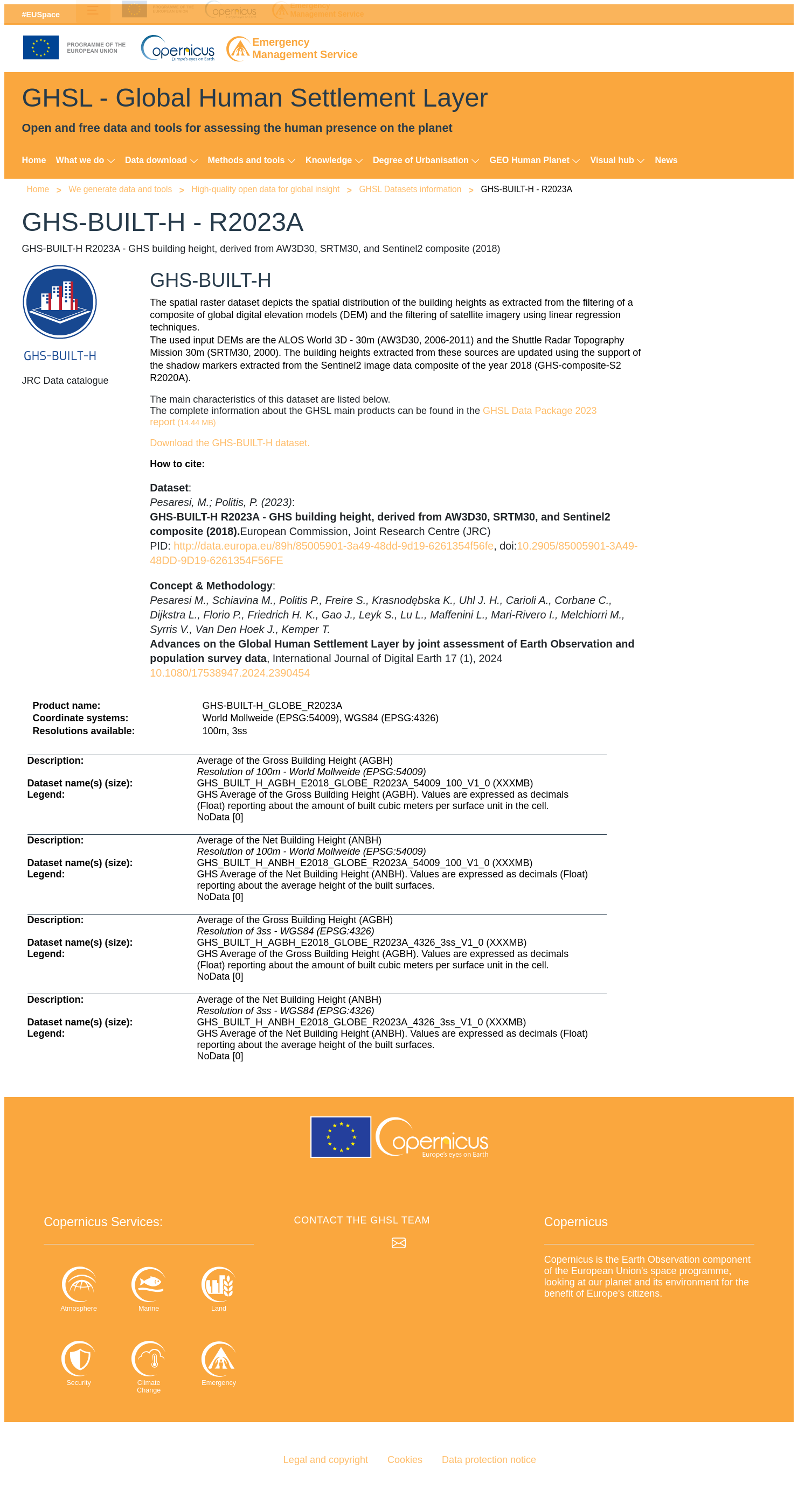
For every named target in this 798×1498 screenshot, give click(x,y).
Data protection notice (489, 1459)
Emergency (219, 1363)
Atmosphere (78, 1288)
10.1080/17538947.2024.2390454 (230, 673)
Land (219, 1288)
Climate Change (149, 1367)
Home (34, 160)
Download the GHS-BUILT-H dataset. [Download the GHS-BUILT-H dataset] (230, 443)
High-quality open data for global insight (267, 189)
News (666, 160)
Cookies (404, 1459)
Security (78, 1363)
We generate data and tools (121, 189)
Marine (149, 1288)
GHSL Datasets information (411, 189)
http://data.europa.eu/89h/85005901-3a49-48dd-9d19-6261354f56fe (334, 546)
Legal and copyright (325, 1459)
